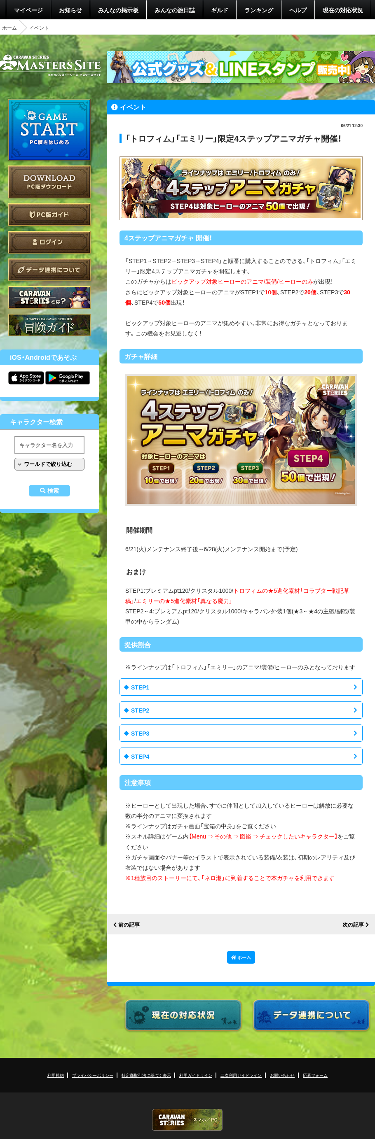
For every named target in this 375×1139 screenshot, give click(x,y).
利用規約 (55, 1075)
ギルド (219, 10)
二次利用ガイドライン (241, 1075)
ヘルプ (298, 10)
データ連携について (49, 270)
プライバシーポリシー (92, 1075)
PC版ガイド (49, 214)
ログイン (49, 242)
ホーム (9, 27)
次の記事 (353, 924)
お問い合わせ (282, 1075)
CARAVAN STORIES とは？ (49, 297)
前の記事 (129, 924)
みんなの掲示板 (118, 10)
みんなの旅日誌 (175, 10)
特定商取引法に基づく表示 (146, 1075)
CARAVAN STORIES (187, 1120)
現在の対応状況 (343, 10)
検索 (53, 491)
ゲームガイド (49, 325)
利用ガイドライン (195, 1075)
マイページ (28, 10)
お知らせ (70, 10)
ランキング (258, 10)
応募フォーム (315, 1075)
